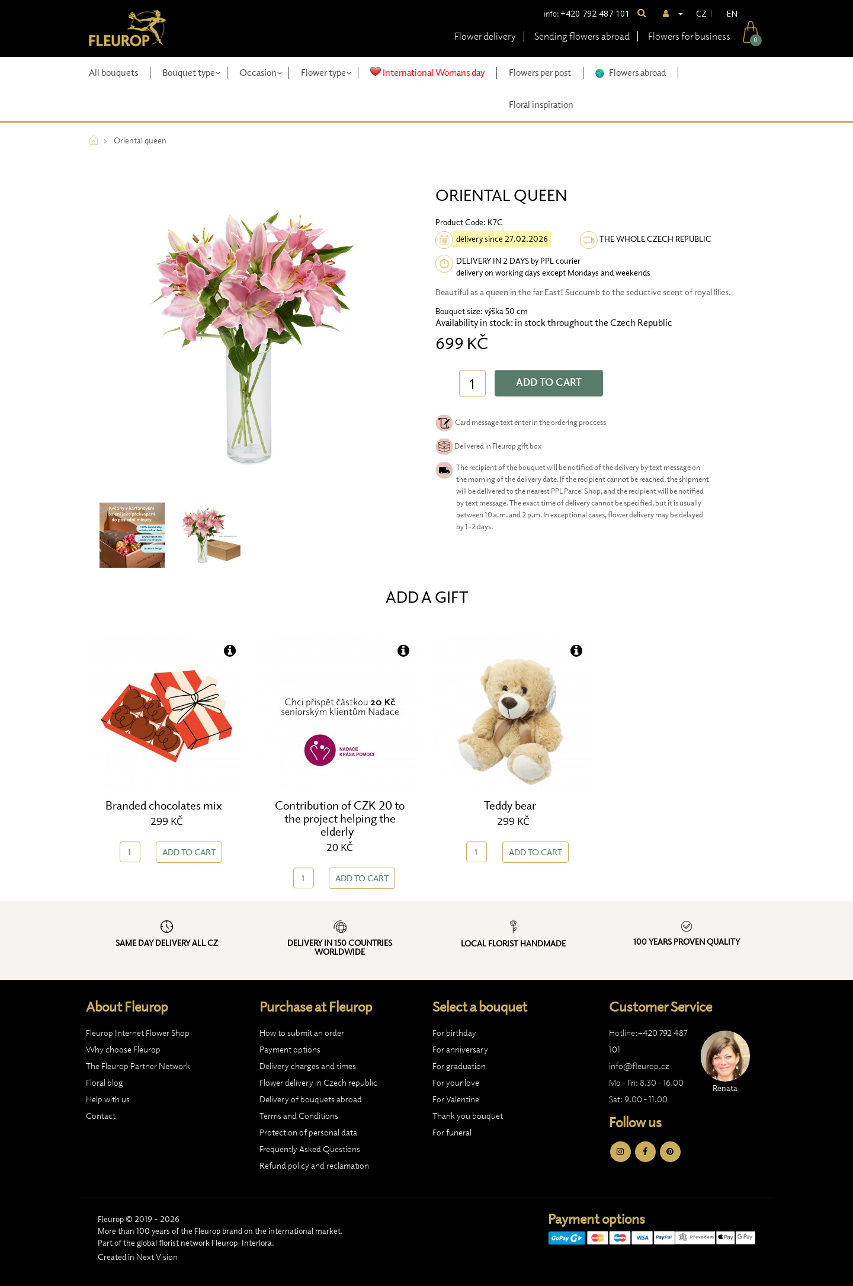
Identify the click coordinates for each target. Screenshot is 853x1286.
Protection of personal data (308, 1132)
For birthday (454, 1033)
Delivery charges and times (307, 1066)
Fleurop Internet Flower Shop (138, 1033)
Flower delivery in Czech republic (318, 1083)
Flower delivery (485, 36)
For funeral (452, 1132)
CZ (701, 13)
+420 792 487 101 (595, 13)
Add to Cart (549, 382)
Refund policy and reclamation (314, 1166)
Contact (101, 1116)
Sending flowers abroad (582, 36)
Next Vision (157, 1257)
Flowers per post (540, 72)
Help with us (108, 1099)
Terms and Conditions (298, 1116)
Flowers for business (689, 36)
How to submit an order (301, 1033)
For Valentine (455, 1099)
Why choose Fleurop (123, 1049)
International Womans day (427, 72)
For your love (455, 1083)
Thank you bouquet (467, 1116)
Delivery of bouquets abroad (310, 1099)
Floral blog (104, 1083)
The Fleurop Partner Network (138, 1066)
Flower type (326, 72)
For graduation (459, 1066)
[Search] (641, 13)
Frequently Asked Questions (309, 1149)
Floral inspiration (541, 104)
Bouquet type (191, 72)
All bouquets (113, 72)
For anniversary (460, 1049)
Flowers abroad (630, 72)
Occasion (260, 72)
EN (731, 13)
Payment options (289, 1049)
